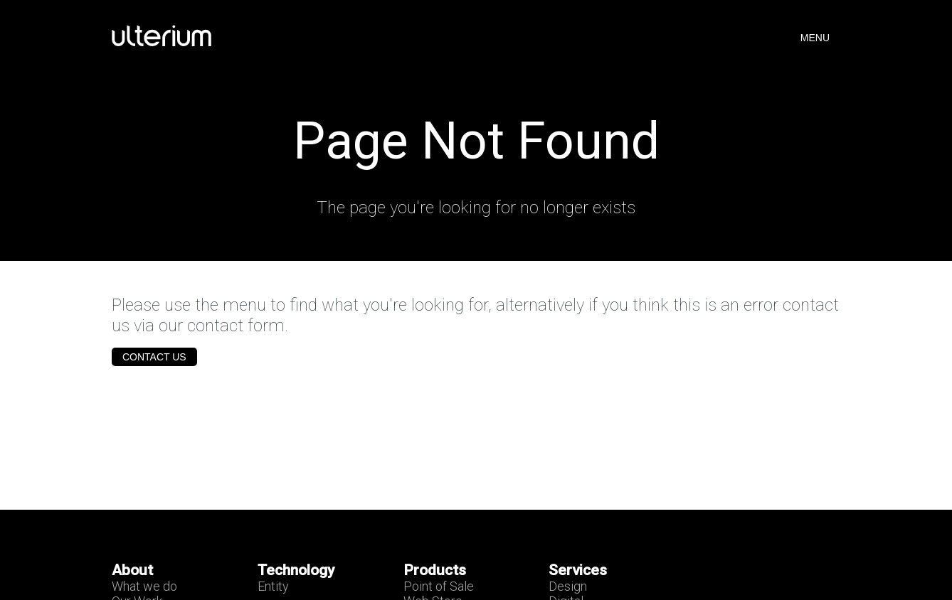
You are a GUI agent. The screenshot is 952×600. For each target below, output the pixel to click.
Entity (273, 586)
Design (568, 586)
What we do (144, 586)
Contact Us (154, 357)
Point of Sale (438, 586)
